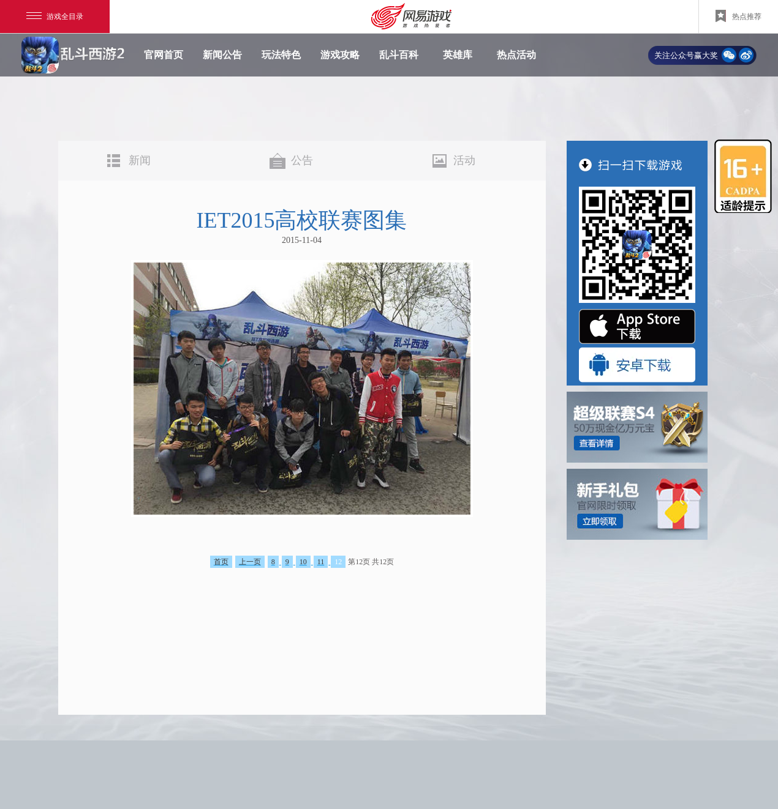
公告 (302, 160)
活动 (464, 160)
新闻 (140, 160)
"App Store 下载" (637, 326)
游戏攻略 (340, 55)
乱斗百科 (398, 55)
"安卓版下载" (637, 364)
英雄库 (457, 55)
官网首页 (163, 55)
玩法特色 (281, 55)
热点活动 (516, 55)
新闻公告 (222, 55)
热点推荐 (738, 16)
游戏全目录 (54, 16)
